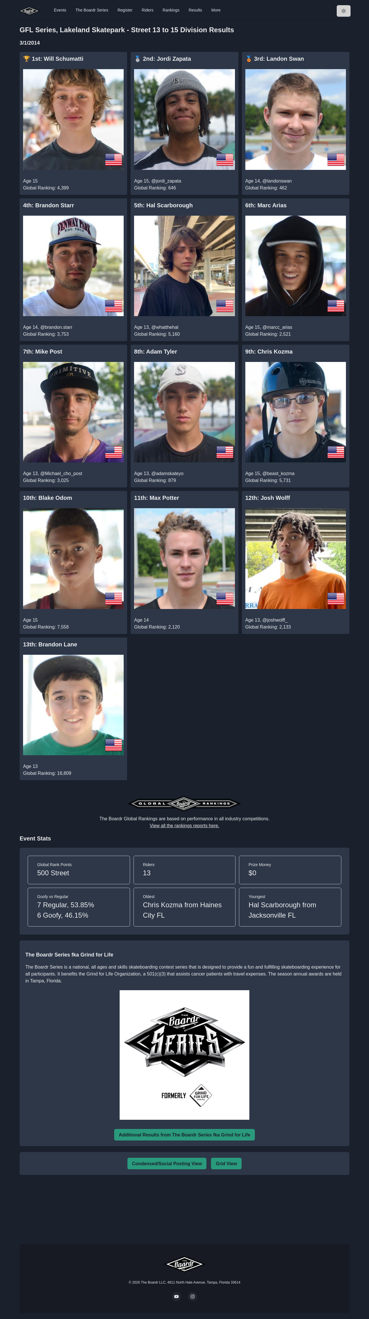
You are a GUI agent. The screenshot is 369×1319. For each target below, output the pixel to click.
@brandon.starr (56, 327)
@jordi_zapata (166, 181)
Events (60, 10)
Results (195, 10)
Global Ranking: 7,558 (46, 627)
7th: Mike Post (42, 351)
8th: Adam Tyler (155, 351)
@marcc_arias (277, 327)
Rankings (171, 10)
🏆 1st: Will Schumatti (53, 59)
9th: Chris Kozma (269, 351)
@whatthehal (164, 327)
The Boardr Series (92, 10)
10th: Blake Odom (47, 498)
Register (124, 10)
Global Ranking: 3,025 (46, 480)
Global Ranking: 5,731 (268, 480)
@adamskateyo (167, 473)
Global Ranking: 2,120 (157, 627)
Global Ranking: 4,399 (46, 187)
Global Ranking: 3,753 (46, 334)
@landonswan (277, 181)
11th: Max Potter (156, 498)
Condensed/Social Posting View (167, 1163)
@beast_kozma (278, 473)
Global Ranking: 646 (155, 187)
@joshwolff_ (274, 620)
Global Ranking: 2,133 (268, 627)
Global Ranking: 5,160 (157, 334)
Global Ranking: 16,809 (47, 773)
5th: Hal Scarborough (163, 205)
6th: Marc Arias (266, 205)
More (216, 10)
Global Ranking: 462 (266, 187)
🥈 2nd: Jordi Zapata (162, 59)
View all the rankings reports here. (184, 825)
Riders (147, 10)
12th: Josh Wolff (267, 498)
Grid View (226, 1163)
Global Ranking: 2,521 (268, 334)
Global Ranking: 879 (155, 480)
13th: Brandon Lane (50, 644)
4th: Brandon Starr (48, 205)
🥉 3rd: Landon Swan (274, 59)
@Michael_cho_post (61, 473)
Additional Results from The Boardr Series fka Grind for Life (184, 1134)
